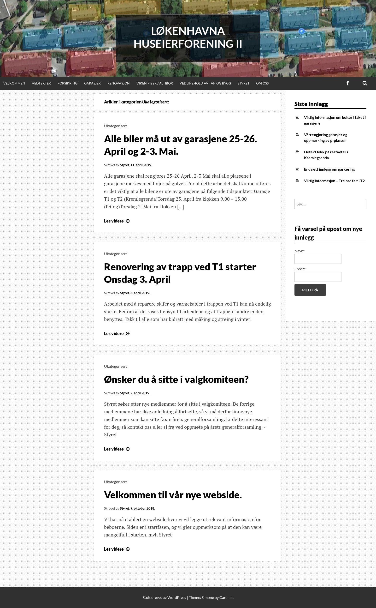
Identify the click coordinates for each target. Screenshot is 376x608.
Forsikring (67, 83)
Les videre (117, 220)
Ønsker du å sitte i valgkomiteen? (176, 379)
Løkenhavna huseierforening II (188, 37)
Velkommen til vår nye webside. (173, 494)
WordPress (176, 597)
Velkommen (14, 83)
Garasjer (92, 83)
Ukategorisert (115, 125)
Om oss (262, 83)
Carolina (226, 597)
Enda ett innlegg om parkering (329, 169)
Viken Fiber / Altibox (154, 83)
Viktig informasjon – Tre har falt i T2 (334, 180)
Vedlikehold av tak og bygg (205, 83)
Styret (243, 83)
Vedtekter (41, 83)
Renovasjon (118, 83)
